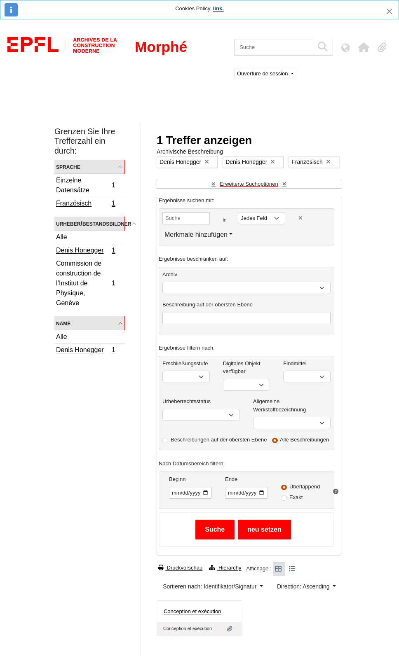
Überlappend (304, 486)
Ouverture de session (263, 73)
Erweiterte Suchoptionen (249, 184)
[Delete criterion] (300, 218)
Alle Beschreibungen (304, 440)
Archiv (169, 274)
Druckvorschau (180, 568)
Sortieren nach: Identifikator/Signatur (210, 586)
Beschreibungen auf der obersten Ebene (219, 440)
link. (218, 8)
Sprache (68, 166)
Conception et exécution (192, 611)
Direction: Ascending (304, 586)
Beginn (177, 479)
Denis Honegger (85, 251)
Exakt (296, 497)
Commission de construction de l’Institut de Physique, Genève (85, 283)
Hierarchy (225, 568)
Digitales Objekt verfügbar (242, 367)
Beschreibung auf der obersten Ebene (207, 304)
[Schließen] (389, 11)
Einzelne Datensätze (85, 185)
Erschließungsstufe (185, 363)
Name (63, 323)
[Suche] (274, 47)
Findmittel (294, 363)
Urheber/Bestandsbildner (90, 223)
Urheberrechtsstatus (186, 401)
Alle (61, 236)
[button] (363, 47)
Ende (231, 479)
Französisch (85, 204)
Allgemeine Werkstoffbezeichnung (279, 405)
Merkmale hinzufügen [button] (196, 234)
